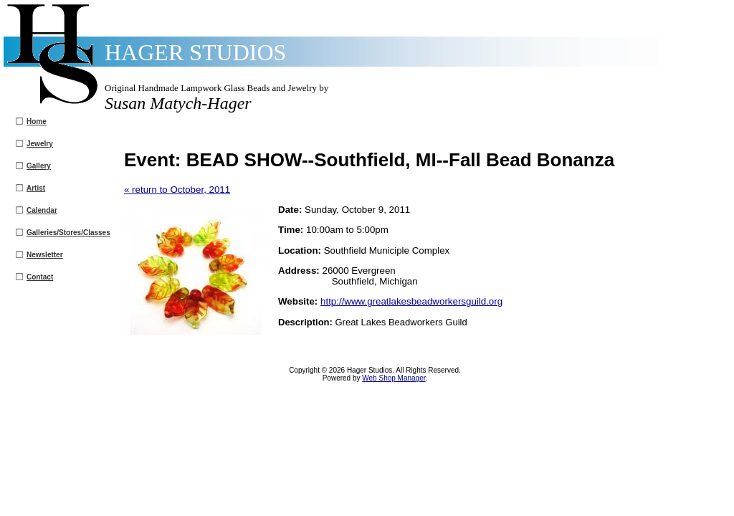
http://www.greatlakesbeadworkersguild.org (411, 301)
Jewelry (40, 144)
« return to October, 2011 (177, 189)
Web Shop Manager (393, 378)
